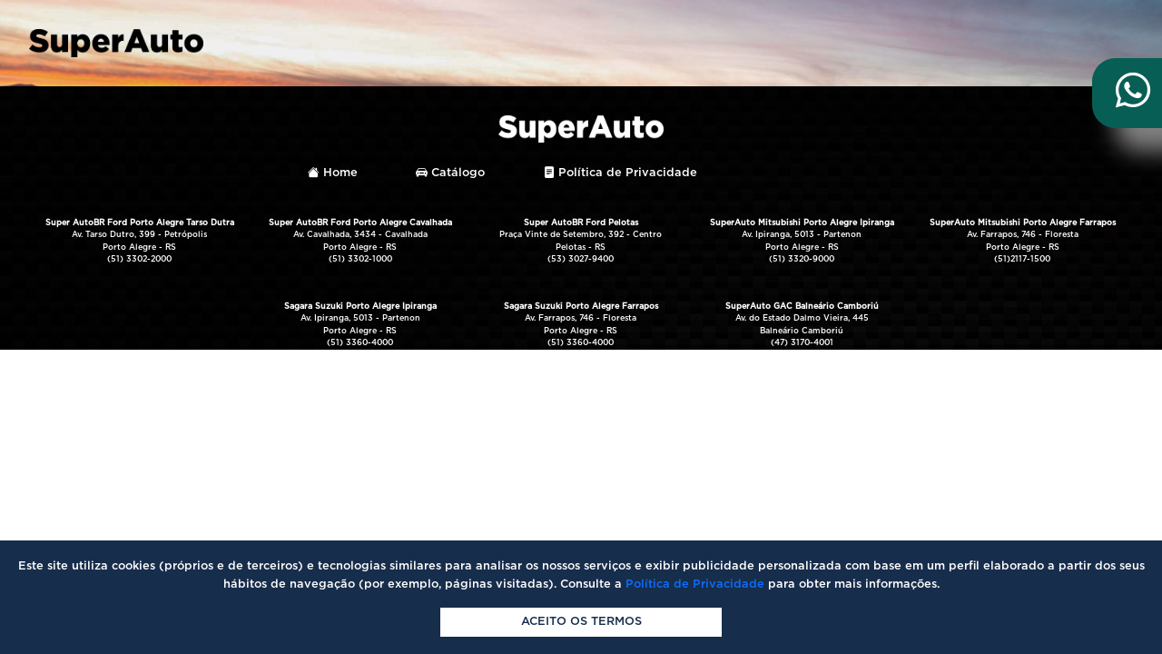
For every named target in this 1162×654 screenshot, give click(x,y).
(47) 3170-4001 (802, 343)
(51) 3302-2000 (139, 259)
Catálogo (450, 173)
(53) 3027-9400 (580, 259)
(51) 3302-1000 (360, 259)
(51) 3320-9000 (801, 259)
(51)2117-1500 (1022, 259)
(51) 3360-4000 (360, 343)
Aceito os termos (581, 622)
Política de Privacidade (620, 173)
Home (333, 173)
